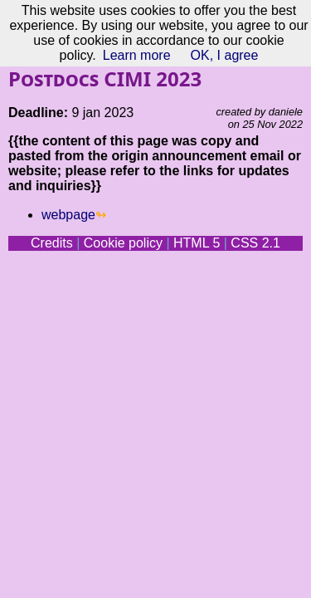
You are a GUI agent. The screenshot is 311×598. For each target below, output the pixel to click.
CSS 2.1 (255, 243)
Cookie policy (123, 243)
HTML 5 (196, 243)
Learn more (137, 55)
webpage (68, 215)
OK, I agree (225, 55)
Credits (52, 243)
